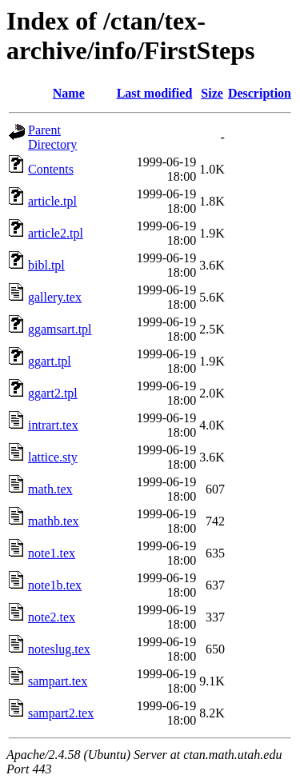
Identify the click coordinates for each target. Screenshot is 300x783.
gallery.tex (55, 297)
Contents (51, 169)
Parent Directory (52, 137)
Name (69, 93)
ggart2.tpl (53, 393)
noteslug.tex (59, 649)
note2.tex (51, 617)
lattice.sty (53, 457)
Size (212, 93)
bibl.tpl (46, 265)
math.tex (50, 489)
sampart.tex (57, 681)
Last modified (155, 93)
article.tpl (52, 201)
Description (259, 93)
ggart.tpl (49, 361)
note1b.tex (55, 585)
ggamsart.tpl (60, 329)
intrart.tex (53, 425)
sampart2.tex (61, 713)
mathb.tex (53, 521)
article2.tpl (55, 233)
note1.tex (51, 553)
